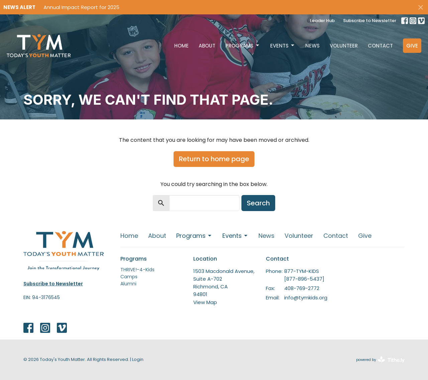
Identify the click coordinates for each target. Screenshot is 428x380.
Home (181, 45)
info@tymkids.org (305, 297)
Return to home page (214, 159)
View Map (205, 302)
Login (137, 359)
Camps (128, 276)
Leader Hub (322, 20)
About (207, 45)
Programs (242, 45)
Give (412, 45)
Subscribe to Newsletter (369, 20)
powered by (380, 359)
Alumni (128, 283)
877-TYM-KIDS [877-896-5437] (304, 275)
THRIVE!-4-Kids (137, 269)
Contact (380, 45)
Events (282, 45)
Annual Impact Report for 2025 (81, 7)
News (312, 45)
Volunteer (344, 45)
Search (258, 203)
